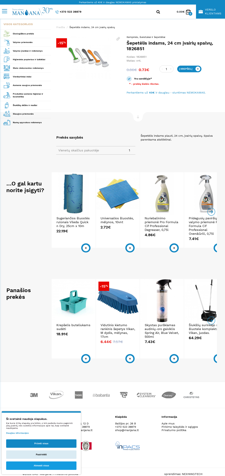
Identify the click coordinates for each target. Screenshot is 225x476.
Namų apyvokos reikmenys (27, 122)
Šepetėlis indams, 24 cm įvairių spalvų (92, 27)
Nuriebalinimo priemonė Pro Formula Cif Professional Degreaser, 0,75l (188, 224)
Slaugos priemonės (23, 113)
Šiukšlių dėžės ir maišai (25, 105)
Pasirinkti (41, 454)
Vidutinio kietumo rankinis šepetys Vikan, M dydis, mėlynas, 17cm (132, 329)
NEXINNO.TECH (192, 467)
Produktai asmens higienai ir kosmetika (28, 95)
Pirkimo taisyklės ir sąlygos (180, 420)
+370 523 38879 (68, 12)
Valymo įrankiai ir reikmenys (28, 50)
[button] (118, 39)
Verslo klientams (210, 11)
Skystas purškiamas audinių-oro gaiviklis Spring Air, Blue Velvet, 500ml (187, 329)
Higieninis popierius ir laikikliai (29, 59)
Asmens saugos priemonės (27, 85)
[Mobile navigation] (4, 11)
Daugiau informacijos (17, 433)
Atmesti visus (41, 465)
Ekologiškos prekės (23, 33)
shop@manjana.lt (127, 423)
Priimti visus (41, 443)
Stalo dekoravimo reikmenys (28, 68)
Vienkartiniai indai (22, 76)
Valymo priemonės (23, 42)
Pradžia (60, 27)
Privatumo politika (174, 423)
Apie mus (168, 416)
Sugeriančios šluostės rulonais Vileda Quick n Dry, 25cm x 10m (78, 224)
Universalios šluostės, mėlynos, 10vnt (129, 222)
